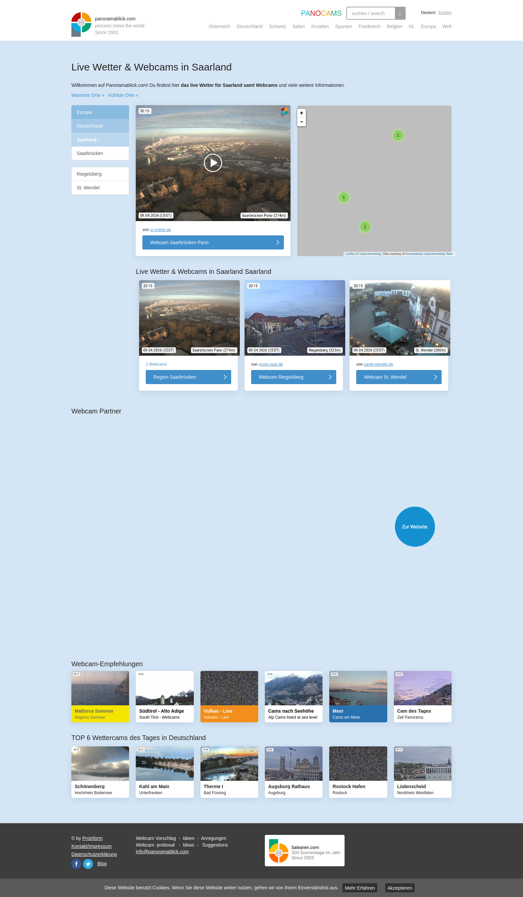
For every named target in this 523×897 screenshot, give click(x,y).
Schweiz (277, 26)
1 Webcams (156, 364)
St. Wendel (88, 187)
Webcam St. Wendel (385, 377)
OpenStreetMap (367, 253)
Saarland (88, 140)
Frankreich (370, 26)
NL (412, 26)
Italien (299, 26)
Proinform (92, 838)
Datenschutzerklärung (94, 854)
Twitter (88, 864)
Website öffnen (268, 527)
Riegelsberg (89, 174)
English (445, 12)
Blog (102, 863)
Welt (447, 26)
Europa (428, 26)
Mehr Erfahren (360, 888)
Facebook (76, 864)
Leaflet (346, 253)
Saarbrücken (90, 153)
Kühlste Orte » (123, 95)
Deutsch (428, 12)
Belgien (395, 26)
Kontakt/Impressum (91, 846)
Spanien (343, 26)
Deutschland (249, 26)
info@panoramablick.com (162, 851)
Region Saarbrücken (174, 377)
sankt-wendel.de (378, 364)
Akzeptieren (400, 888)
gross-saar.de (271, 364)
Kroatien (320, 26)
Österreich (219, 26)
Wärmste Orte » (87, 95)
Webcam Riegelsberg (281, 377)
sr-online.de (160, 229)
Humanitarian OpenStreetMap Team (426, 253)
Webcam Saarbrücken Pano (179, 242)
